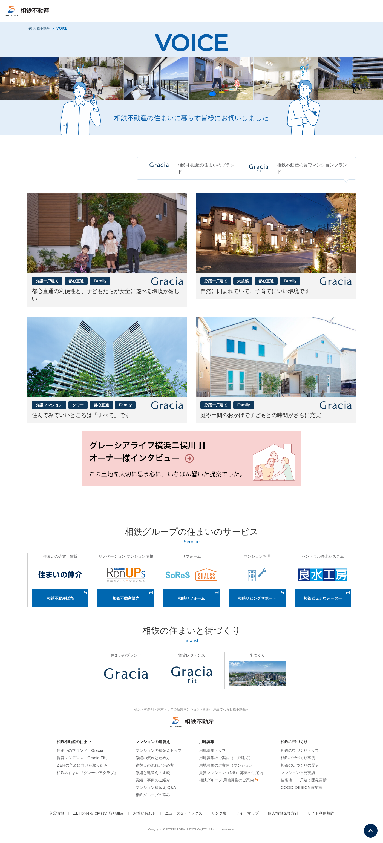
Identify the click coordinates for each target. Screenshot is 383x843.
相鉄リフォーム (191, 598)
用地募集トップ (212, 750)
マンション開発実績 (298, 772)
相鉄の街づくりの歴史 (300, 765)
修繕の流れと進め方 (153, 757)
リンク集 (219, 813)
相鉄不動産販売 (60, 598)
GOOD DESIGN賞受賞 (301, 787)
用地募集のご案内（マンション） (228, 765)
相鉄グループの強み (153, 794)
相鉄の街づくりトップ (300, 750)
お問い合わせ (144, 813)
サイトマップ (247, 813)
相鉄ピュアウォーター (323, 598)
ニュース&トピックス (183, 813)
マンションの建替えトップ (159, 750)
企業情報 (56, 813)
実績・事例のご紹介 (153, 780)
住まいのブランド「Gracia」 (82, 750)
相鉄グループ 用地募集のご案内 (226, 780)
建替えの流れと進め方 (155, 765)
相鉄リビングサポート (257, 598)
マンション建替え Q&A (156, 787)
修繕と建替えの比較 (153, 772)
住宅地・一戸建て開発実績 (304, 780)
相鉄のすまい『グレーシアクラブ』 (87, 772)
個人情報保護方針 (283, 813)
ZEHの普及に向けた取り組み (82, 765)
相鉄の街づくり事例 (298, 757)
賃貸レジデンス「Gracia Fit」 (83, 757)
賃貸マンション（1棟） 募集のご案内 (231, 772)
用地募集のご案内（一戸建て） (226, 757)
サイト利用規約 (320, 813)
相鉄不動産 (39, 28)
